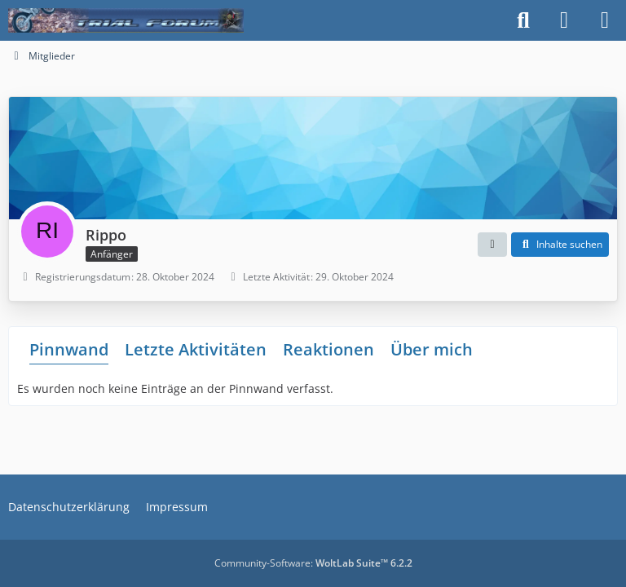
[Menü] (605, 20)
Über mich (431, 349)
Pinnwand (68, 349)
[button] (492, 244)
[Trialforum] (126, 20)
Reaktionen (328, 349)
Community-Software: (313, 563)
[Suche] (523, 20)
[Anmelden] (564, 20)
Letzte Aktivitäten (196, 349)
